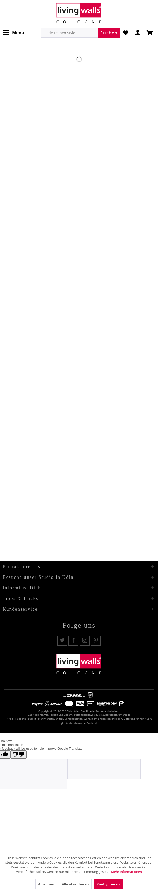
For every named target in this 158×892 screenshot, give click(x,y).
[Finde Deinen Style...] (80, 33)
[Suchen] (109, 33)
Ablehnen (46, 884)
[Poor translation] (18, 754)
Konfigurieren (108, 884)
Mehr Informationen (126, 871)
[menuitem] (13, 33)
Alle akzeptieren (75, 884)
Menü (13, 32)
